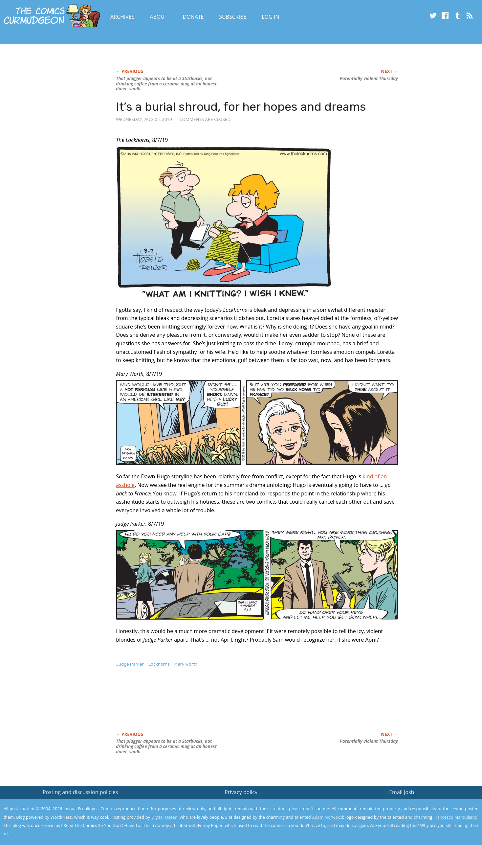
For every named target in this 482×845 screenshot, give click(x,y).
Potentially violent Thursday (369, 78)
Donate (193, 16)
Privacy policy (241, 792)
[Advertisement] (235, 706)
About (158, 16)
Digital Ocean (164, 817)
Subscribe (232, 16)
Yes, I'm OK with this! (426, 820)
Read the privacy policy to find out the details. (423, 804)
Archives (122, 16)
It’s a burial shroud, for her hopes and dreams (241, 107)
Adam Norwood (327, 817)
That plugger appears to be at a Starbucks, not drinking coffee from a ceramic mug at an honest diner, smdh (166, 84)
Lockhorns (159, 664)
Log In (270, 16)
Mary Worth (185, 664)
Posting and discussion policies (80, 792)
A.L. (7, 834)
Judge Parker (130, 664)
